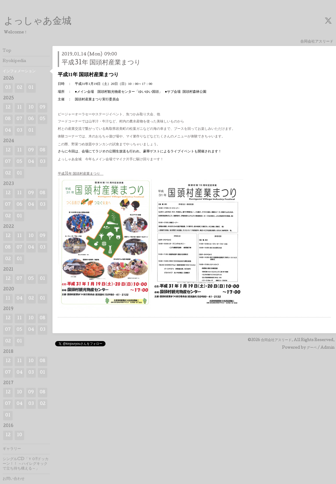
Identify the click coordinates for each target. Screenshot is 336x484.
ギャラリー (12, 449)
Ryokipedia (14, 61)
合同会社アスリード (276, 340)
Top (7, 51)
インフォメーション (19, 71)
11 (19, 107)
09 (42, 107)
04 (8, 130)
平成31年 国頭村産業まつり (101, 62)
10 (31, 107)
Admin (328, 348)
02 (19, 88)
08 (8, 119)
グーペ (312, 348)
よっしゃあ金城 (37, 22)
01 (31, 88)
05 (42, 119)
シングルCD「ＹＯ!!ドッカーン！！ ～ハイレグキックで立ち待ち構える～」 (26, 464)
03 (8, 88)
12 (8, 107)
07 (19, 119)
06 (31, 119)
